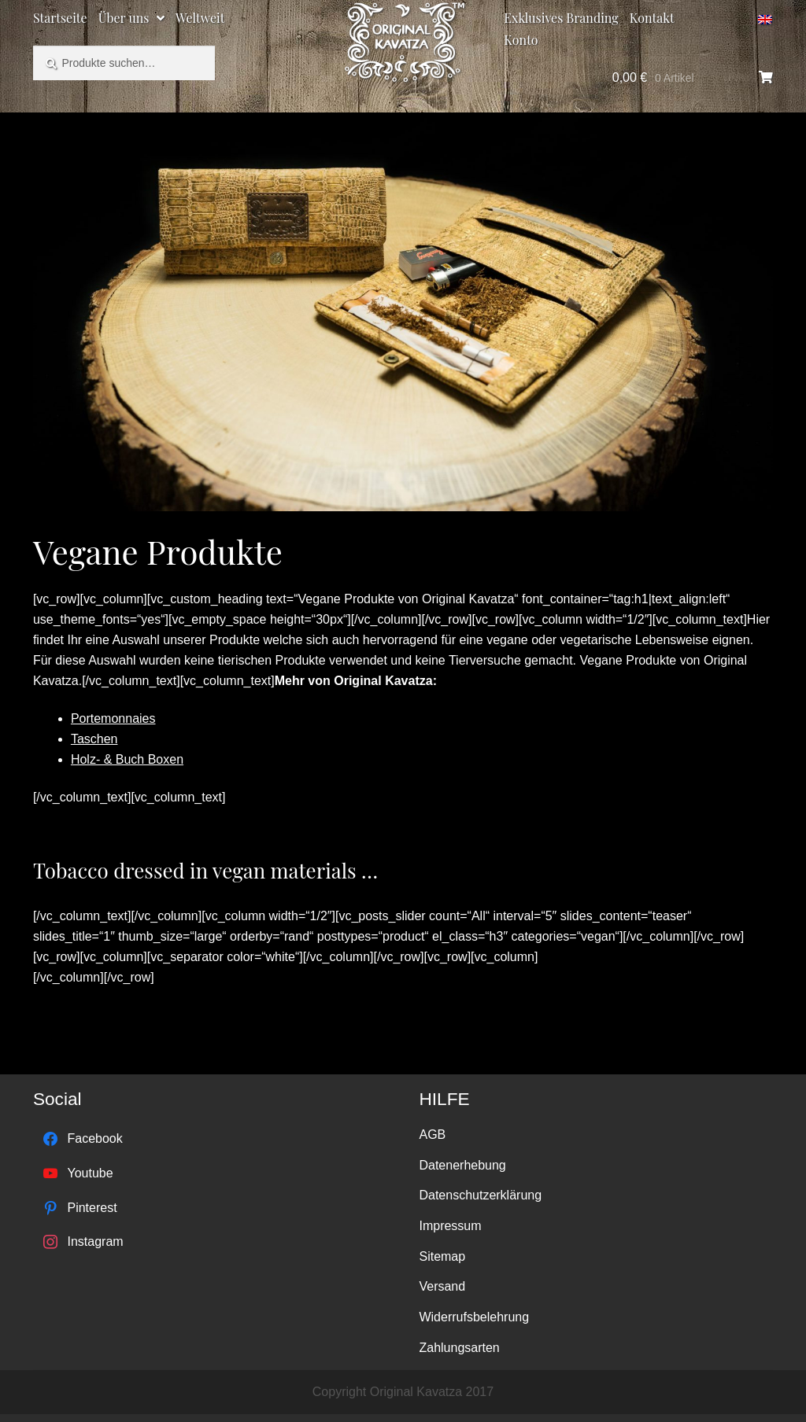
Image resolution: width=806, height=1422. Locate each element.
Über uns (124, 17)
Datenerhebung (462, 1165)
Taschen (94, 739)
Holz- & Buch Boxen (127, 759)
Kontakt (652, 17)
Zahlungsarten (459, 1347)
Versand (442, 1286)
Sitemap (442, 1256)
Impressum (450, 1225)
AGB (432, 1134)
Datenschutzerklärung (480, 1195)
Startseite (60, 17)
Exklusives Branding (561, 17)
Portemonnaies (113, 718)
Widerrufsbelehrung (474, 1317)
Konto (521, 39)
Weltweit (200, 17)
